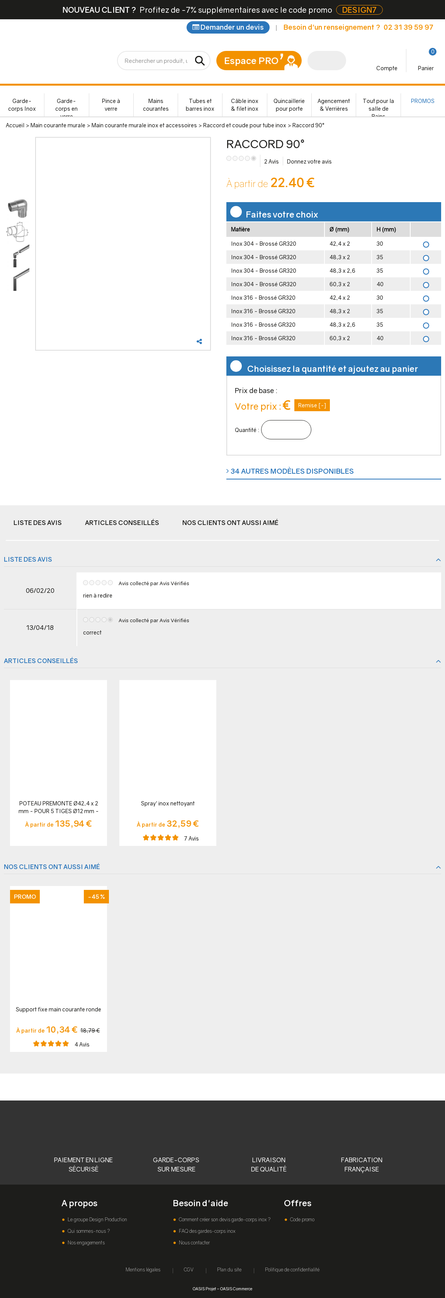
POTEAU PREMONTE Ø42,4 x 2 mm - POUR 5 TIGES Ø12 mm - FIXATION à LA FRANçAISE (59, 807)
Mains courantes (156, 105)
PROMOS (423, 101)
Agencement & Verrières (334, 105)
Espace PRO (251, 60)
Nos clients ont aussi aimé (230, 523)
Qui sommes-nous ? (88, 1231)
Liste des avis (38, 523)
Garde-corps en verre (66, 107)
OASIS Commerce (236, 1288)
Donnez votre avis (309, 161)
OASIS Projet (204, 1288)
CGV (189, 1270)
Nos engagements (85, 1243)
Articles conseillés (122, 523)
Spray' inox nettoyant (168, 803)
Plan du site (229, 1270)
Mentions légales (143, 1270)
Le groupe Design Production (96, 1219)
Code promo (301, 1219)
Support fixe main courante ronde (58, 1009)
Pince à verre (111, 105)
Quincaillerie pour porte (289, 105)
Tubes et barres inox (200, 105)
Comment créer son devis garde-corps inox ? (224, 1219)
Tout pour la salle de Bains (378, 107)
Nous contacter (194, 1243)
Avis (271, 161)
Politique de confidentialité (292, 1270)
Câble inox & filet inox (244, 105)
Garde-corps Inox (22, 105)
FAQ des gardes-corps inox (206, 1231)
